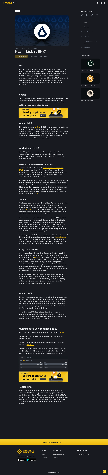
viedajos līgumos (60, 237)
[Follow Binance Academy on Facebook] (78, 450)
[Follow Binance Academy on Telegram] (83, 450)
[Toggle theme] (104, 3)
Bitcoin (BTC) (30, 209)
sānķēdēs (37, 257)
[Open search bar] (97, 3)
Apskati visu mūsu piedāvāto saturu (54, 442)
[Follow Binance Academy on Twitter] (80, 450)
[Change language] (101, 3)
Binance (61, 332)
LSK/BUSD (30, 345)
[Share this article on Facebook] (87, 15)
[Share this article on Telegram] (92, 15)
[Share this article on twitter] (82, 15)
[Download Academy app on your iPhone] (21, 460)
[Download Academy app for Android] (31, 460)
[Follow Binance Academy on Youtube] (86, 450)
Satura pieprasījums (58, 454)
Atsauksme (56, 457)
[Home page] (7, 3)
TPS (37, 193)
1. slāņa (37, 127)
